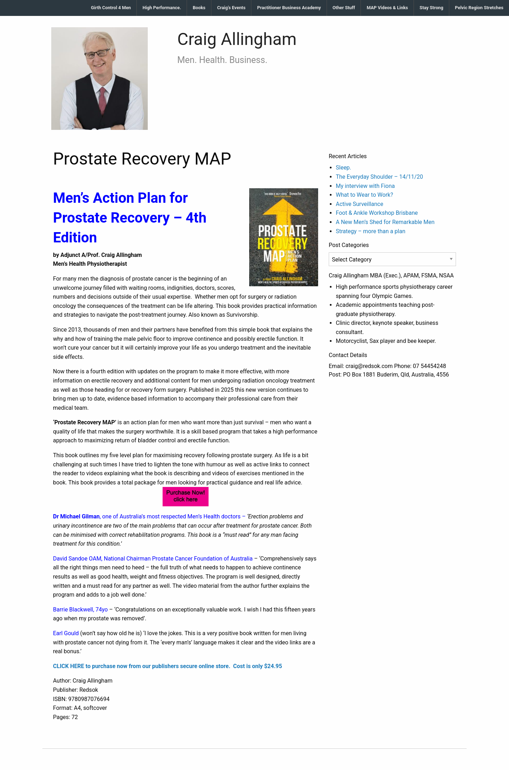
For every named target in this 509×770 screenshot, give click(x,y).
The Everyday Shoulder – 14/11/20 (379, 176)
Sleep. (343, 167)
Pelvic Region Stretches (479, 7)
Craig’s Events (231, 7)
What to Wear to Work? (364, 194)
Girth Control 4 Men (111, 7)
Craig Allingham (237, 39)
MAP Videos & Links (387, 7)
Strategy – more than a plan (370, 231)
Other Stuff (344, 7)
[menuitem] (111, 8)
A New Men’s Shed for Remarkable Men (385, 222)
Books (199, 7)
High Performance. (161, 7)
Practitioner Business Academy (289, 7)
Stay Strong (431, 7)
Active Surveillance (359, 204)
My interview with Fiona (365, 186)
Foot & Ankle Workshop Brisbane (377, 212)
